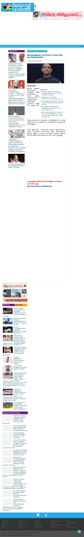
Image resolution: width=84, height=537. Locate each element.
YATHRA (59, 46)
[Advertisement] (42, 32)
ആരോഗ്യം (22, 523)
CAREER (13, 46)
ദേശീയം (44, 51)
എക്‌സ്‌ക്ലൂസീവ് (72, 523)
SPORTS (53, 46)
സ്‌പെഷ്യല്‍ (39, 527)
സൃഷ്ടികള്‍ (38, 525)
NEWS (8, 46)
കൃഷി (4, 527)
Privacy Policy (28, 532)
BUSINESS (19, 46)
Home (2, 532)
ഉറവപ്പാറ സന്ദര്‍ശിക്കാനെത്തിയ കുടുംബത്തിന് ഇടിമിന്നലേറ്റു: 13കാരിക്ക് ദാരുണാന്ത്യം (20, 330)
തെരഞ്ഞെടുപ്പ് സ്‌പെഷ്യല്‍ (58, 525)
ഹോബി (38, 521)
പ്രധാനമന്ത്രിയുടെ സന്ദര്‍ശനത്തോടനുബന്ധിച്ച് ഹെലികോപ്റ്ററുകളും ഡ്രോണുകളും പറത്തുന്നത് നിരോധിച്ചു (52, 103)
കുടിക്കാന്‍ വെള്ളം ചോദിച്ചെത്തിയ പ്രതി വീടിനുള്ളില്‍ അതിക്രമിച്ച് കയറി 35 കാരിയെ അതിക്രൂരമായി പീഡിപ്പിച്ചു (52, 93)
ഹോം (29, 51)
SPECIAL (64, 46)
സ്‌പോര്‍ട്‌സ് (22, 527)
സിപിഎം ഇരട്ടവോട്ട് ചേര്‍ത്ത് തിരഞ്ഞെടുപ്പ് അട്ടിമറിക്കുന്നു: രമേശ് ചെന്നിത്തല (17, 165)
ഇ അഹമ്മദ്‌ (71, 527)
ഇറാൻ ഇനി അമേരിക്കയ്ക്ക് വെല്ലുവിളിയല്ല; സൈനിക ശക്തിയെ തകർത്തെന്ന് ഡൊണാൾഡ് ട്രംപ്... (20, 453)
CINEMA (48, 46)
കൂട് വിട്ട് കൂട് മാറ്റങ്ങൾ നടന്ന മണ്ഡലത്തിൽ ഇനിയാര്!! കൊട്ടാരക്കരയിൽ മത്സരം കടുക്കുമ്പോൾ (20, 494)
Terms (22, 532)
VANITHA (29, 46)
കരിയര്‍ (5, 523)
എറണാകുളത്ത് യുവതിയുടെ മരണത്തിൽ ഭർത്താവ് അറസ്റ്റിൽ (20, 367)
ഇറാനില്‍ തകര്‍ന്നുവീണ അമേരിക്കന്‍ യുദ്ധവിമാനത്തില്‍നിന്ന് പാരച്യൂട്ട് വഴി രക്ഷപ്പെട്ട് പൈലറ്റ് (20, 322)
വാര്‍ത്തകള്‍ (36, 51)
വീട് (69, 525)
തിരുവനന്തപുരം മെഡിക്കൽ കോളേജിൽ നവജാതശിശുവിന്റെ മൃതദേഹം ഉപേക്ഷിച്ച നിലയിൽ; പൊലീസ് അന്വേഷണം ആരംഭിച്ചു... (14, 461)
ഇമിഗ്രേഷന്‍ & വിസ (57, 521)
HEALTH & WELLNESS (38, 46)
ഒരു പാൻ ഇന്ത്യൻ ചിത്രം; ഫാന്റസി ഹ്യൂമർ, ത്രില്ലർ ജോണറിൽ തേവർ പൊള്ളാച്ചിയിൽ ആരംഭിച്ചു (20, 428)
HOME (3, 46)
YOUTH (70, 46)
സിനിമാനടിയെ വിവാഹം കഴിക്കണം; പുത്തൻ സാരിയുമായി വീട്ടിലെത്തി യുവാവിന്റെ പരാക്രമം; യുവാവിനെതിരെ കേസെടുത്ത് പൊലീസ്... (14, 444)
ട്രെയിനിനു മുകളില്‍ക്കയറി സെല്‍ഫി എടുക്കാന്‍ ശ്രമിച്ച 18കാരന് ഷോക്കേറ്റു (19, 361)
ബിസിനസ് (6, 525)
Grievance (36, 532)
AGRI (24, 46)
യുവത (69, 521)
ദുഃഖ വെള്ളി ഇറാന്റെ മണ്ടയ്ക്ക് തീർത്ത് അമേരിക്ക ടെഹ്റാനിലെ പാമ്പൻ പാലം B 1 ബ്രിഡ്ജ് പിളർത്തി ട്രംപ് (51, 108)
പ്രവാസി (54, 527)
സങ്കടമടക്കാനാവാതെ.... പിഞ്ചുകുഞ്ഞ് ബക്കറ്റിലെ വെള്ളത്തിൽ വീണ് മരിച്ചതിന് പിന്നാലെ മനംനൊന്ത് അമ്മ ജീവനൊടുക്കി (14, 351)
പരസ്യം (54, 523)
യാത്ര (37, 523)
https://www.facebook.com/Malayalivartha (39, 187)
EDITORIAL (4, 49)
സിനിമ (21, 525)
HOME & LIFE (76, 46)
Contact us (15, 532)
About (8, 532)
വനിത (21, 521)
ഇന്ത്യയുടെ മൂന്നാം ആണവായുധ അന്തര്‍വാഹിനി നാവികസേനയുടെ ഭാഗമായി (52, 98)
